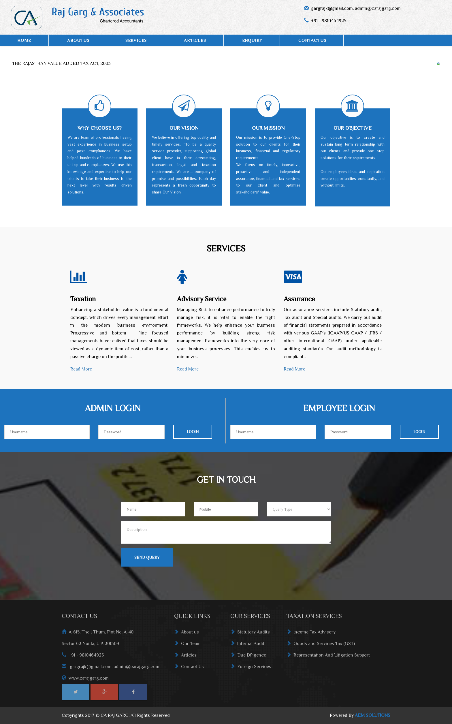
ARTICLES (195, 40)
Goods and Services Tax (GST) (321, 645)
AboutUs (78, 40)
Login (193, 431)
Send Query (147, 557)
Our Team (187, 645)
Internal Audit (247, 645)
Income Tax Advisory (311, 633)
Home (24, 40)
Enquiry (252, 40)
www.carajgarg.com (89, 679)
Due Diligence (248, 656)
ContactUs (312, 40)
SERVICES (136, 40)
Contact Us (189, 668)
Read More (81, 369)
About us (186, 633)
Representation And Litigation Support (328, 656)
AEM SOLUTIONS (372, 715)
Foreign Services (250, 668)
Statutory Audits (250, 633)
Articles (185, 656)
